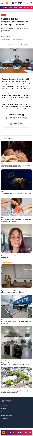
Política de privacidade (7, 415)
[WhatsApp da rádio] (26, 432)
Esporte (20, 7)
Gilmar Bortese (6, 36)
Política (15, 7)
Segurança (4, 7)
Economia (26, 7)
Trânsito (10, 7)
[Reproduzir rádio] (3, 432)
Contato (3, 412)
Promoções (4, 408)
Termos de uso (5, 418)
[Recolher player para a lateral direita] (30, 432)
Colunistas (4, 405)
